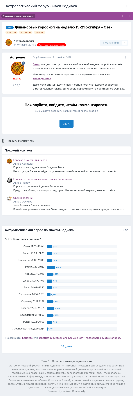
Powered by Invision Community (66, 391)
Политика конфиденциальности (72, 361)
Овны (36, 64)
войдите (27, 337)
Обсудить (66, 346)
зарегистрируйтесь (50, 337)
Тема (45, 361)
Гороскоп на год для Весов (30, 160)
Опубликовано (52, 57)
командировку (42, 78)
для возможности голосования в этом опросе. (91, 337)
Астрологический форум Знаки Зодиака (41, 6)
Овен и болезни (22, 197)
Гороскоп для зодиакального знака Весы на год (43, 179)
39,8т (17, 85)
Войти (66, 123)
